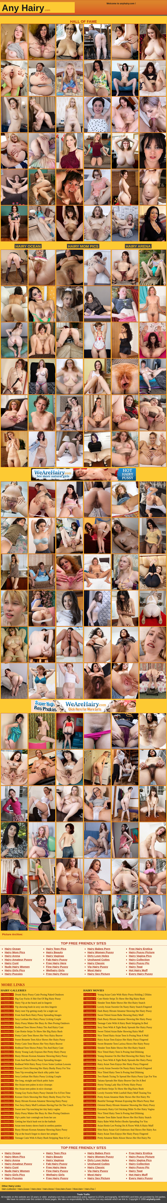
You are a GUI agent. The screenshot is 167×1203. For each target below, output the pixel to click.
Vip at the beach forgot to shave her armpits (29, 1134)
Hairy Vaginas (55, 955)
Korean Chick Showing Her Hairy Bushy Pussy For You (35, 1068)
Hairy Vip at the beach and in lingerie (26, 1002)
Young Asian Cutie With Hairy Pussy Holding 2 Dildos (117, 994)
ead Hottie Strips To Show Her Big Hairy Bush (113, 1088)
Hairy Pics (89, 1189)
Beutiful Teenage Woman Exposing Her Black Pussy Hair (118, 1101)
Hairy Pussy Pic (139, 963)
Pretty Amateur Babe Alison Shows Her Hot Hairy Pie (117, 1138)
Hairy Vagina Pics (140, 955)
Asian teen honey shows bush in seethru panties (31, 1125)
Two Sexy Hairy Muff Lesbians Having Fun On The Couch (37, 1105)
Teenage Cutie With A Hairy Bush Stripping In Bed (115, 1023)
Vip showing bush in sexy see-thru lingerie (29, 1007)
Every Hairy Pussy (141, 973)
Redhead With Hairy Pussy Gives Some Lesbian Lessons (36, 1064)
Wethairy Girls (55, 970)
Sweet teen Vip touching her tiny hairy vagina (30, 1109)
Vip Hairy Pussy (98, 966)
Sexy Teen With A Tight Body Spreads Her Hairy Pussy (117, 1027)
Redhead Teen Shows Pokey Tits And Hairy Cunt (32, 1027)
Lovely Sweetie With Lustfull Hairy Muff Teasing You (117, 1093)
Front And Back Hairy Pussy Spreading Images (31, 1015)
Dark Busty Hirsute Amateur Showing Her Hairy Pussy (117, 1011)
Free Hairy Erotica (140, 948)
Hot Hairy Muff (138, 970)
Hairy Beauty (54, 952)
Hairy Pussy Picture (142, 952)
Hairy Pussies (14, 973)
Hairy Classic (96, 963)
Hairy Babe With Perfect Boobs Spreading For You (115, 1121)
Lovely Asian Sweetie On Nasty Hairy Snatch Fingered (117, 1007)
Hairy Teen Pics (56, 948)
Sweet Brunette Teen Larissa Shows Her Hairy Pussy (116, 1043)
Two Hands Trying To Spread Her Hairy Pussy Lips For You (120, 1076)
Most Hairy (95, 970)
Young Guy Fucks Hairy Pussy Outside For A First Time (35, 1093)
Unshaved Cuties (99, 959)
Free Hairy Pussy (57, 973)
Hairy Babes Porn (99, 948)
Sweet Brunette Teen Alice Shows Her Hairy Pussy (33, 1039)
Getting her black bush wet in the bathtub (28, 1121)
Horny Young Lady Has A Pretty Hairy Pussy (112, 1084)
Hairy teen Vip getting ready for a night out (29, 1011)
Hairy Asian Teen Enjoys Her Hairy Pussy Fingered (115, 1039)
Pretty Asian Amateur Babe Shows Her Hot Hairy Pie (116, 1097)
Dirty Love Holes (98, 955)
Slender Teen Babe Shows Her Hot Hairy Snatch (114, 1002)
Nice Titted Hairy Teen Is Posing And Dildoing (113, 1052)
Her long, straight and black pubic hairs (27, 1080)
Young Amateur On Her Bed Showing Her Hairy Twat (117, 1056)
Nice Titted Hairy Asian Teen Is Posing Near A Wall (116, 1035)
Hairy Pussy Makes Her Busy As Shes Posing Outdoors (35, 1023)
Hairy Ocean (28, 246)
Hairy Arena (138, 246)
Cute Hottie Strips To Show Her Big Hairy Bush (31, 1031)
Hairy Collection (139, 959)
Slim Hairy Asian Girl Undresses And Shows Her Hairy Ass (119, 1129)
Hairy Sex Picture (99, 973)
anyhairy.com (153, 1199)
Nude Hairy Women (17, 966)
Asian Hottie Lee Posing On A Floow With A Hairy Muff (118, 1125)
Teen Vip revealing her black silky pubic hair (30, 1072)
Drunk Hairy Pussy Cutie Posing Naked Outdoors (32, 994)
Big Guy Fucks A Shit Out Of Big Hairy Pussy (31, 998)
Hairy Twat (136, 966)
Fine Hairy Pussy (57, 966)
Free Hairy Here (56, 963)
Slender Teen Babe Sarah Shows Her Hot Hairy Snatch (117, 1117)
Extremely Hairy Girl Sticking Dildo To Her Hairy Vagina (118, 1109)
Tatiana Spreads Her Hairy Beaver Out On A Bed (114, 1080)
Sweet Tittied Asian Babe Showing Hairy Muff (113, 1015)
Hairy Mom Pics (83, 246)
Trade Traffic (83, 1194)
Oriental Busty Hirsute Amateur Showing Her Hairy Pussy (119, 1105)
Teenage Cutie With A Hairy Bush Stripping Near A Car (35, 1138)
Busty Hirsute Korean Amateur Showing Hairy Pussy (34, 1056)
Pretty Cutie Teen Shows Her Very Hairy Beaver (32, 1035)
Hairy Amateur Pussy (18, 959)
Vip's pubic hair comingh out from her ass (28, 1117)
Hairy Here (36, 1189)
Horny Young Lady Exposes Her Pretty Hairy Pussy (33, 1052)
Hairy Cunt (12, 963)
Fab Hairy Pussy (57, 959)
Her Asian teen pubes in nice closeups (26, 1084)
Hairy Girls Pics (15, 970)
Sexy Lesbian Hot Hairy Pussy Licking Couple (31, 1019)
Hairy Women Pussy (101, 952)
